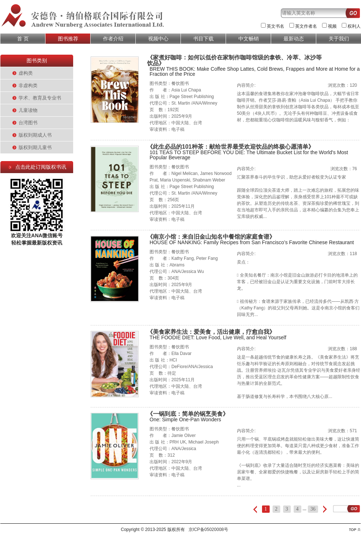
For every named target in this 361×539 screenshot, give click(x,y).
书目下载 (203, 39)
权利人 (354, 26)
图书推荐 (68, 39)
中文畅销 (248, 39)
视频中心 (158, 39)
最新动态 (293, 39)
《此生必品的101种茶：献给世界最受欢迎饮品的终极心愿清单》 (230, 147)
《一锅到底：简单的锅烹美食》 (188, 414)
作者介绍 (113, 39)
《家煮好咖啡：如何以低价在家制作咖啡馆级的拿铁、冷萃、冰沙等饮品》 (234, 60)
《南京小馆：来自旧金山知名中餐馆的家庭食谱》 (211, 237)
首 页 (23, 39)
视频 (332, 26)
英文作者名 (306, 26)
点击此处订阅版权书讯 (40, 167)
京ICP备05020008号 (208, 529)
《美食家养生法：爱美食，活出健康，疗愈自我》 (211, 332)
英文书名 (275, 26)
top (355, 529)
